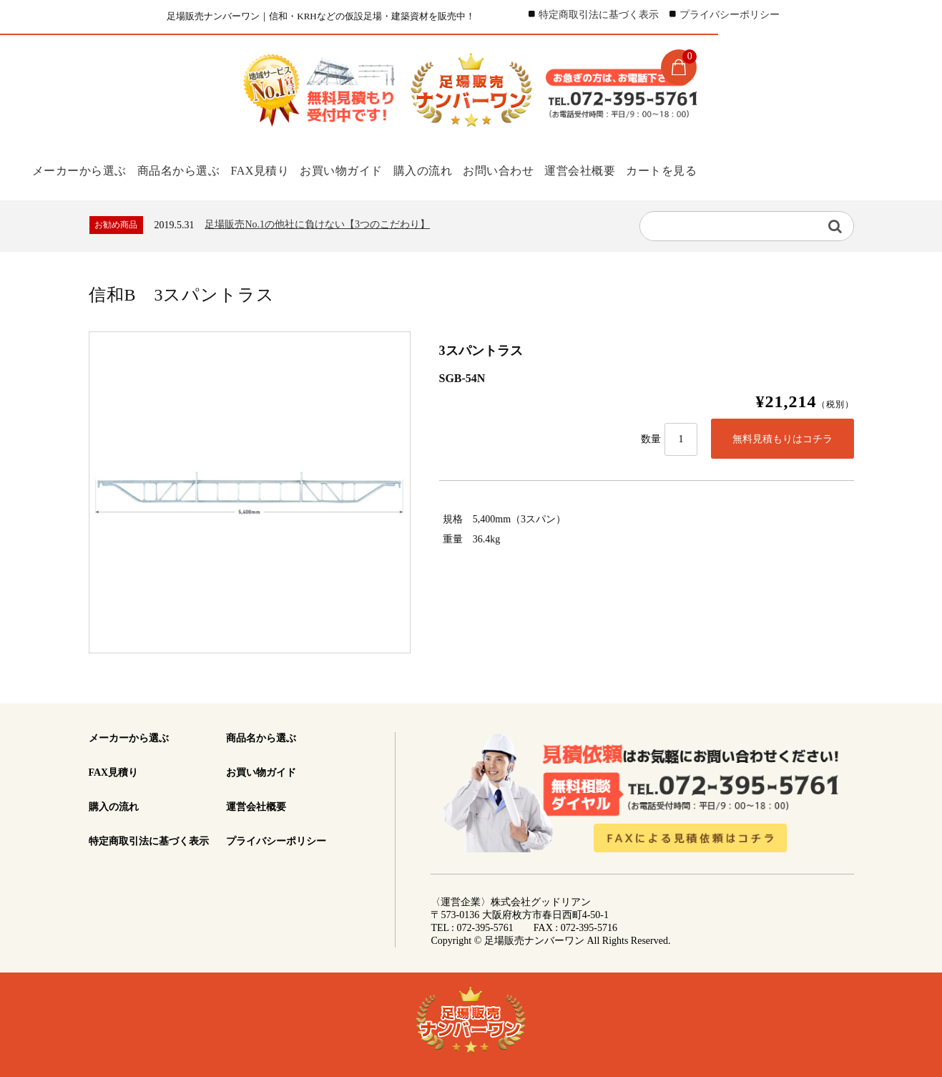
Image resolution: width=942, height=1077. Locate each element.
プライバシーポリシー (729, 14)
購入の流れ (443, 170)
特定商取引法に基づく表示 (599, 14)
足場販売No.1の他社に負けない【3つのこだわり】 (317, 223)
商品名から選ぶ (180, 170)
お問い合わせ (526, 170)
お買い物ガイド (355, 170)
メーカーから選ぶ (76, 170)
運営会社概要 (614, 170)
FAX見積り (267, 170)
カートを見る (702, 170)
